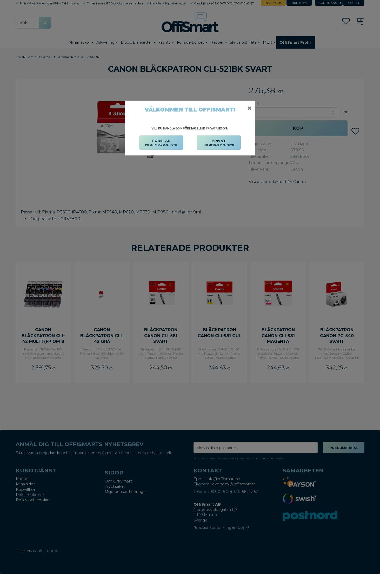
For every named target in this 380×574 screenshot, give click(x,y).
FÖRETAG (161, 143)
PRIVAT (219, 143)
